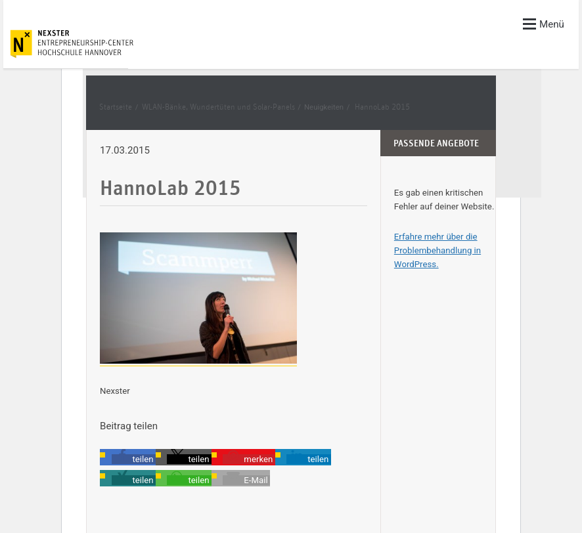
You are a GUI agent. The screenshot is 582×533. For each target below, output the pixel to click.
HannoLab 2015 (382, 107)
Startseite (115, 107)
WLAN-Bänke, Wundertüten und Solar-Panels (218, 107)
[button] (134, 459)
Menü (543, 23)
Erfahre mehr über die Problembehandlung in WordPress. (437, 250)
